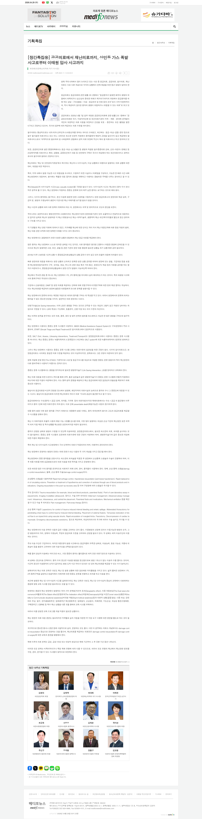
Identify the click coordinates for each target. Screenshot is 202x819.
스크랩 (120, 73)
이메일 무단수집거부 (143, 794)
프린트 (116, 73)
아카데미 (51, 26)
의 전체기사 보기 (118, 662)
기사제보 (152, 2)
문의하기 (168, 794)
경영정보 (64, 26)
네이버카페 (52, 768)
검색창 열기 (174, 26)
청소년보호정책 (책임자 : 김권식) (120, 794)
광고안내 (71, 794)
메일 (112, 73)
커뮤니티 (76, 26)
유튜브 (43, 3)
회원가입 (169, 2)
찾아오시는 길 (83, 794)
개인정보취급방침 (98, 794)
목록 (108, 73)
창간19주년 (161, 42)
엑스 (52, 3)
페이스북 (30, 768)
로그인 (176, 2)
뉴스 (28, 26)
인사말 (61, 794)
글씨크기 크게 (124, 73)
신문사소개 (33, 794)
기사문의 (160, 2)
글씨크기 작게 (127, 73)
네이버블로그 (47, 3)
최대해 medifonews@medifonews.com (40, 73)
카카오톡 (41, 768)
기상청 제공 (62, 3)
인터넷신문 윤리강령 (48, 794)
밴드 (57, 768)
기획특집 (171, 42)
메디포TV (38, 26)
